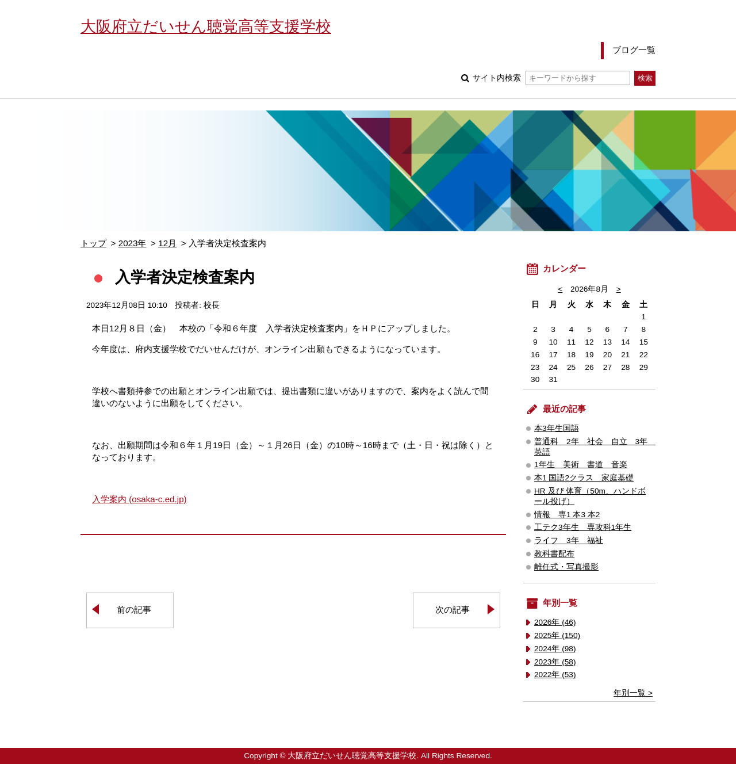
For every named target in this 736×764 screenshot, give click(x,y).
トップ (93, 243)
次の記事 (452, 609)
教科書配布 (554, 553)
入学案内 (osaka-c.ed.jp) (139, 499)
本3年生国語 (556, 428)
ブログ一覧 (634, 50)
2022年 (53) (555, 674)
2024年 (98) (555, 648)
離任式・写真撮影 (566, 567)
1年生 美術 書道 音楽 (580, 464)
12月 (167, 243)
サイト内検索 (551, 78)
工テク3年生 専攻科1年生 (582, 527)
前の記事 (134, 609)
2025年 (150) (557, 635)
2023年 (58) (555, 662)
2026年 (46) (555, 622)
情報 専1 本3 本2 (567, 514)
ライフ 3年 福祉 (568, 540)
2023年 (132, 243)
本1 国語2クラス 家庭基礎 (584, 477)
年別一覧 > (633, 693)
